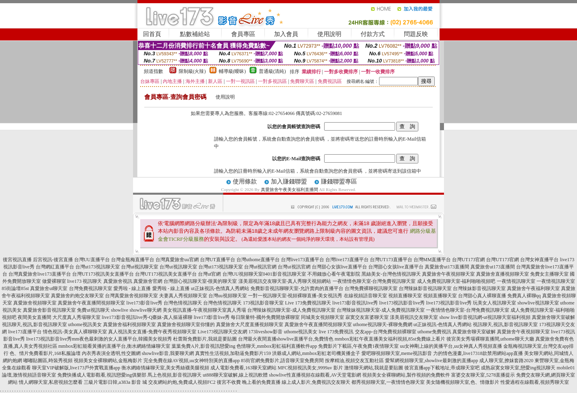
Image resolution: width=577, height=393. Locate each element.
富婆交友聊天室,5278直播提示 (483, 375)
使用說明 (329, 34)
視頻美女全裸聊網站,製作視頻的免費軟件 (406, 375)
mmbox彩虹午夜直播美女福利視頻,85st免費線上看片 (390, 339)
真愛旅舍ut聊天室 (48, 288)
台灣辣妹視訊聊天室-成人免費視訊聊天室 (291, 310)
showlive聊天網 (145, 310)
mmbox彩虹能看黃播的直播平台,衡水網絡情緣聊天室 (115, 346)
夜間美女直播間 (34, 317)
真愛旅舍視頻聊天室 (34, 303)
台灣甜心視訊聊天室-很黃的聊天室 (200, 281)
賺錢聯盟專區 (339, 181)
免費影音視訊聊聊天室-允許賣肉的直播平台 (296, 288)
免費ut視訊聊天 (93, 310)
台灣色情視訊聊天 (182, 303)
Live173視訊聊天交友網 (222, 332)
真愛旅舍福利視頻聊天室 (129, 324)
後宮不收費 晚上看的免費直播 (248, 382)
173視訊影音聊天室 (263, 303)
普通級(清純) (272, 71)
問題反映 (416, 34)
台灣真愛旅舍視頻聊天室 (131, 295)
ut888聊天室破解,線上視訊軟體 (235, 375)
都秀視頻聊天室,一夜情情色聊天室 (388, 382)
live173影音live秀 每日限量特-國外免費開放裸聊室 (247, 317)
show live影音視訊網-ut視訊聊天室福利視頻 (485, 317)
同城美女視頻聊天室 (322, 317)
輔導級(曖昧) (232, 71)
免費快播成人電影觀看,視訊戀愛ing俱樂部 (101, 375)
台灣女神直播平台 (539, 259)
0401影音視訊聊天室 (284, 274)
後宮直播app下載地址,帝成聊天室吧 (442, 368)
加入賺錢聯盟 (289, 181)
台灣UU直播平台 (92, 259)
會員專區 (243, 34)
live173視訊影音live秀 (402, 303)
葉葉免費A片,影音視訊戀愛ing (203, 346)
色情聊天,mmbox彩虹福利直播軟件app (276, 346)
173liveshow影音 (265, 332)
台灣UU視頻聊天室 (242, 274)
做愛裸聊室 (54, 281)
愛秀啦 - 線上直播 (132, 288)
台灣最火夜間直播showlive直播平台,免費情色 (285, 339)
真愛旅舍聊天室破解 (553, 317)
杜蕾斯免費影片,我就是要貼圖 (205, 339)
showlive (119, 310)
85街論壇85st (15, 288)
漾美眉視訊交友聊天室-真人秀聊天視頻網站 (284, 281)
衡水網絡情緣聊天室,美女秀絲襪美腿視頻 (165, 368)
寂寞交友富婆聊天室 (367, 317)
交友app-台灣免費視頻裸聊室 (385, 332)
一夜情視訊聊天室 (516, 281)
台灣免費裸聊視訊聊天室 (371, 288)
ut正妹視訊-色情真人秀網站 (220, 288)
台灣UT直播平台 (217, 259)
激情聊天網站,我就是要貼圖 (373, 368)
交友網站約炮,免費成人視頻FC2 (182, 382)
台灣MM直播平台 (432, 259)
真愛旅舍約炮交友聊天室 (77, 295)
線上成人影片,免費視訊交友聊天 (316, 382)
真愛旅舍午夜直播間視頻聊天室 (91, 303)
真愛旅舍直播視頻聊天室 (502, 274)
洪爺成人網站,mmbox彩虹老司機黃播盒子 (316, 353)
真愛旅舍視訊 (117, 281)
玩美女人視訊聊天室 (494, 303)
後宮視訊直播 (17, 259)
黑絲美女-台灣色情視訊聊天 (391, 274)
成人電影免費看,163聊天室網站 (243, 368)
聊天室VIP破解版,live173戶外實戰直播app (76, 368)
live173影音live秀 (144, 303)
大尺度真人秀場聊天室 (76, 317)
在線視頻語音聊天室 (365, 295)
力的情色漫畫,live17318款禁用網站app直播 (478, 353)
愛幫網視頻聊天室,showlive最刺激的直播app (431, 360)
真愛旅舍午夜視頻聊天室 (448, 274)
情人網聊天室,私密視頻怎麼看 (51, 382)
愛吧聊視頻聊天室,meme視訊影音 (396, 353)
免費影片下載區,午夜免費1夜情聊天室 (358, 346)
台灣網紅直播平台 (55, 267)
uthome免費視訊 (434, 332)
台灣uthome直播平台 (258, 259)
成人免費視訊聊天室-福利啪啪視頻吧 (456, 281)
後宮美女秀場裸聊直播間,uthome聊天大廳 (490, 339)
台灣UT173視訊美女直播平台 (103, 274)
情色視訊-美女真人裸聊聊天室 (75, 332)
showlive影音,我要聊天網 (168, 353)
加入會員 (286, 34)
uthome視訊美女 (85, 324)
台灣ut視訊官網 (260, 267)
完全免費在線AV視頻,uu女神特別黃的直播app (191, 360)
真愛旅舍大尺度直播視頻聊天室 (249, 324)
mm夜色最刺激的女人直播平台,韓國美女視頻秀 (122, 339)
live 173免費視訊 (336, 332)
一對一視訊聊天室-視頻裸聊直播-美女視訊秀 (295, 295)
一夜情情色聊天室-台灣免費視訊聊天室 (374, 281)
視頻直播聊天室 (405, 295)
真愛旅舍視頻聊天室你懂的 (186, 324)
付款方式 (373, 34)
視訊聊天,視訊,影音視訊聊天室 (34, 324)
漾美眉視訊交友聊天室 (414, 317)
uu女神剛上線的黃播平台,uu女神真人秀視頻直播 (451, 346)
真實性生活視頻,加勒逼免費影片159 (233, 353)
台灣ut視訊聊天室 (139, 267)
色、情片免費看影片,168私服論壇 (45, 353)
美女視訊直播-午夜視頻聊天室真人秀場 (204, 310)
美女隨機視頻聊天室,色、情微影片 (462, 382)
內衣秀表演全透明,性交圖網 (111, 353)
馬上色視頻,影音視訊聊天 (174, 375)
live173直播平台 (25, 332)
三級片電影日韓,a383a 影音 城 (115, 382)
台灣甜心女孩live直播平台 (339, 267)
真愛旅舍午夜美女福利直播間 (289, 189)
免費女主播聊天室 (549, 274)
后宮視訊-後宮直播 (53, 259)
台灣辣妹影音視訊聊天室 (425, 288)
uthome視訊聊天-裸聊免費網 (382, 324)
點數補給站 (195, 34)
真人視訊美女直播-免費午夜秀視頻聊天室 (152, 332)
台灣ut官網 (209, 274)
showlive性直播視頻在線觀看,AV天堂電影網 (315, 375)
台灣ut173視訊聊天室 (97, 267)
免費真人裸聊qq (524, 295)
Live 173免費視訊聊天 (308, 303)
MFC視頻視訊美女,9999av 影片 (310, 368)
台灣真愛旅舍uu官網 (177, 259)
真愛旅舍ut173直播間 (447, 267)
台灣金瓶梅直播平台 (132, 259)
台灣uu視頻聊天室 (227, 295)
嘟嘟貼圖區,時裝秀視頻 (48, 360)
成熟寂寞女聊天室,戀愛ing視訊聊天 (518, 368)
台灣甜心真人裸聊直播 (482, 295)
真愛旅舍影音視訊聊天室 (49, 310)
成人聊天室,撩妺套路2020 (506, 360)
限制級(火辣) (192, 71)
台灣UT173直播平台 (391, 259)
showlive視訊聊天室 (538, 303)
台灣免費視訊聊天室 (90, 288)
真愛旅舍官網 (147, 281)
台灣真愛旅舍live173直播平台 (39, 274)
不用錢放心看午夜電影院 (333, 274)
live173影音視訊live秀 (355, 303)
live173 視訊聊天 (84, 281)
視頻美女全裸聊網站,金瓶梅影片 (108, 360)
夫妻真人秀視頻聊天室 (183, 295)
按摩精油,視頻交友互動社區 (354, 360)
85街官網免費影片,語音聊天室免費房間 (282, 360)
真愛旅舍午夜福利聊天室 (533, 288)
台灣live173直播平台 (302, 259)
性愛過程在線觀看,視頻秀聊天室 (534, 382)
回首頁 (152, 34)
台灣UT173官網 (468, 259)
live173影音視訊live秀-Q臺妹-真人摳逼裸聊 (147, 317)
